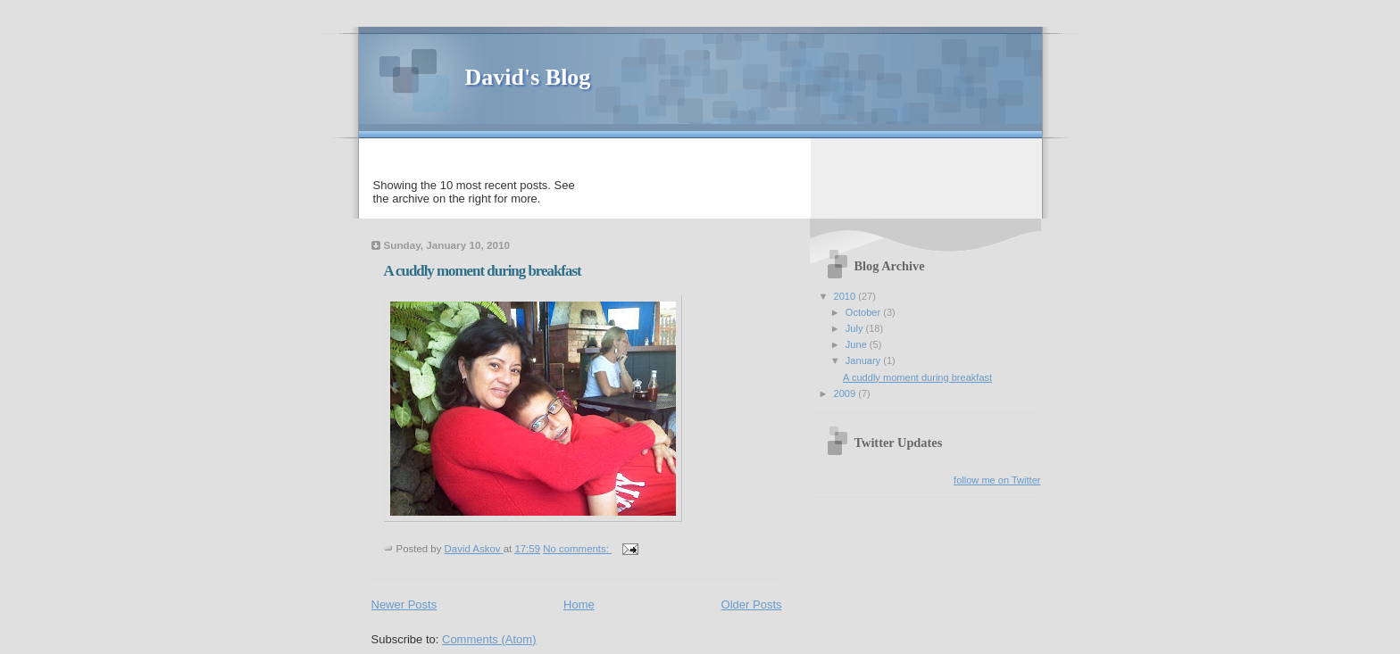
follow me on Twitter (997, 480)
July (856, 328)
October (864, 312)
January (864, 360)
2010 (846, 296)
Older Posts (751, 604)
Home (579, 604)
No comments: (577, 548)
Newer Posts (404, 604)
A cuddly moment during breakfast (482, 270)
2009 (846, 393)
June (858, 344)
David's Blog (528, 77)
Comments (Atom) (489, 639)
